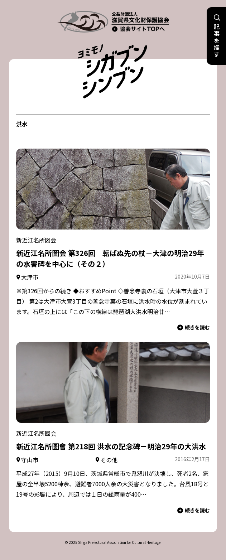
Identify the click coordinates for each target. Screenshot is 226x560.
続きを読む (193, 327)
